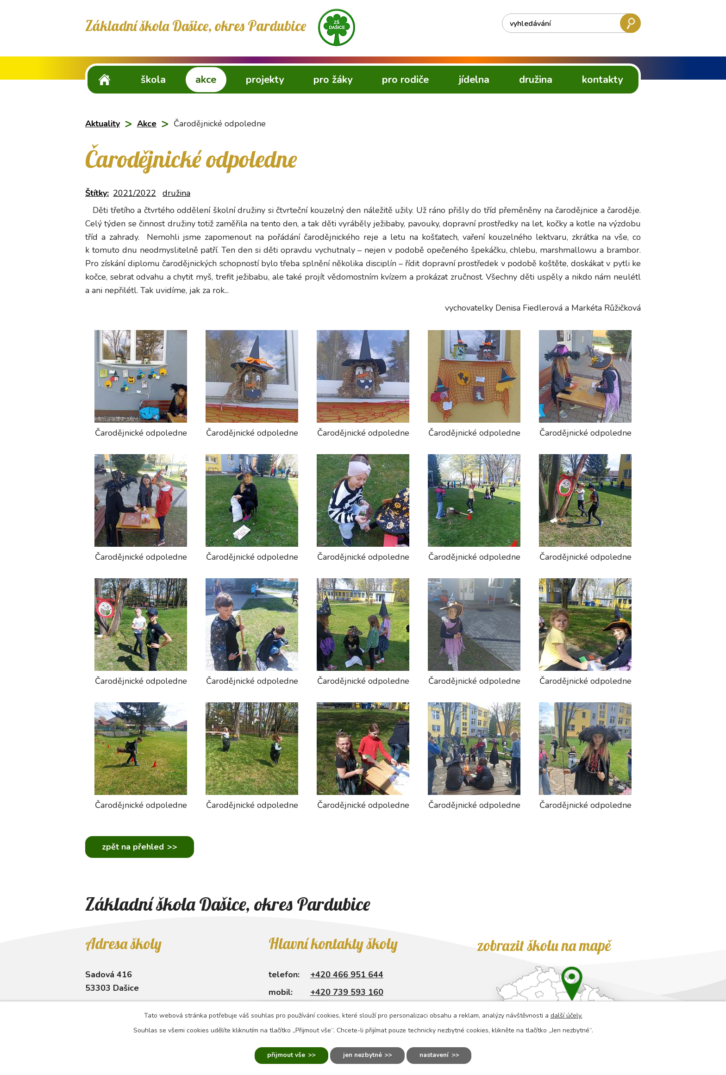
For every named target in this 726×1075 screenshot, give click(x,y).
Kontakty (602, 80)
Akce (205, 80)
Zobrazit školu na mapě (544, 945)
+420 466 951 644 (346, 974)
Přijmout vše (284, 1055)
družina (176, 193)
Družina (535, 80)
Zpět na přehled (133, 846)
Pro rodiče (405, 80)
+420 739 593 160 (346, 992)
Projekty (265, 80)
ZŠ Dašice (105, 79)
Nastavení (436, 1055)
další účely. (566, 1015)
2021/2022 (134, 193)
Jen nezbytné (362, 1055)
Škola (153, 80)
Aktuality (102, 123)
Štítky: (97, 193)
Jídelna (474, 80)
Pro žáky (332, 80)
